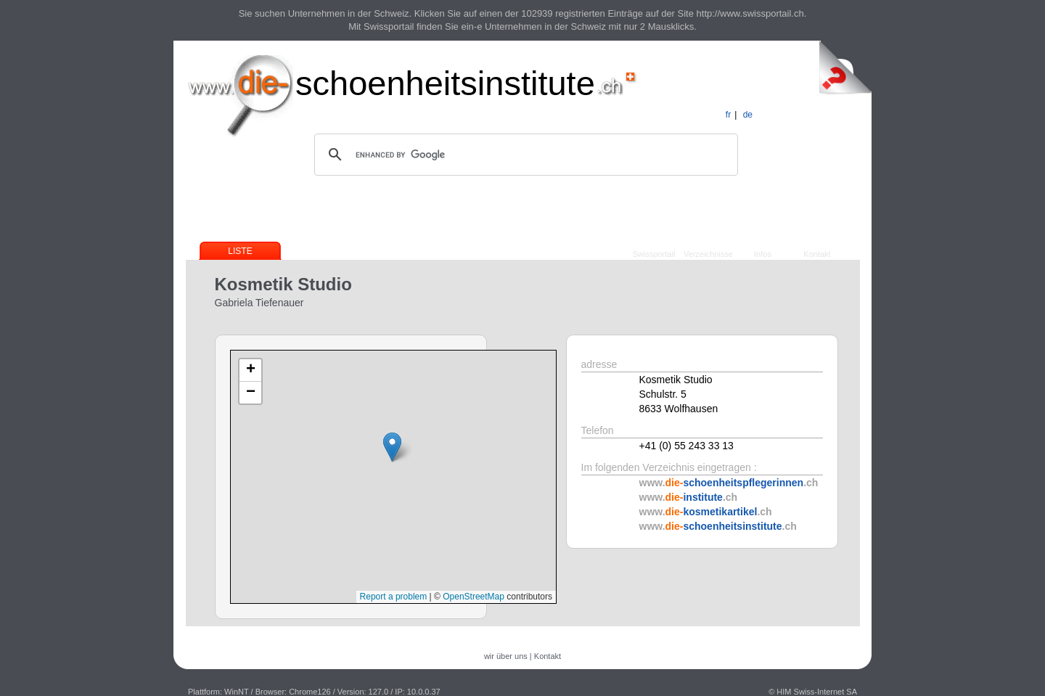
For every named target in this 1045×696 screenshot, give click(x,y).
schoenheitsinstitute (445, 83)
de (748, 115)
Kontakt (816, 254)
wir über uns (506, 656)
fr (728, 115)
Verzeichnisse (708, 254)
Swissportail (654, 254)
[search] (524, 154)
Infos (762, 254)
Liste (240, 251)
